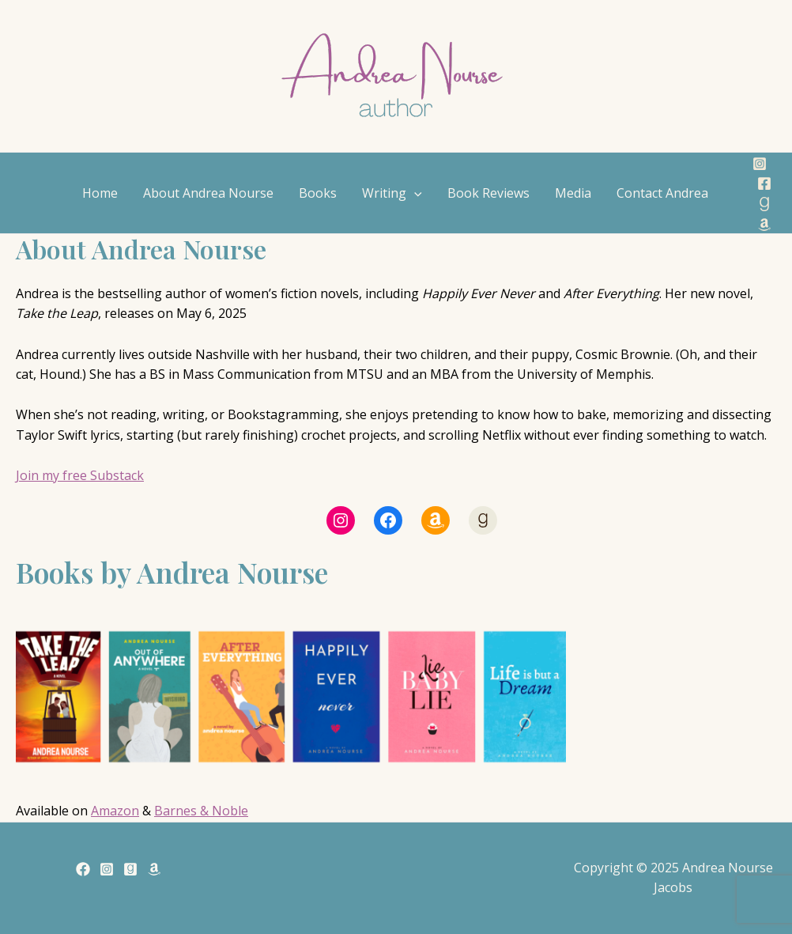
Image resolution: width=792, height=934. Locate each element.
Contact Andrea (662, 193)
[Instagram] (759, 164)
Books (318, 193)
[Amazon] (764, 224)
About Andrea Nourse (208, 193)
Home (100, 193)
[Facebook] (764, 183)
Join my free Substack (80, 475)
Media (573, 193)
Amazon (115, 810)
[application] (414, 193)
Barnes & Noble (201, 810)
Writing (392, 193)
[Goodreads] (764, 204)
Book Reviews (488, 193)
